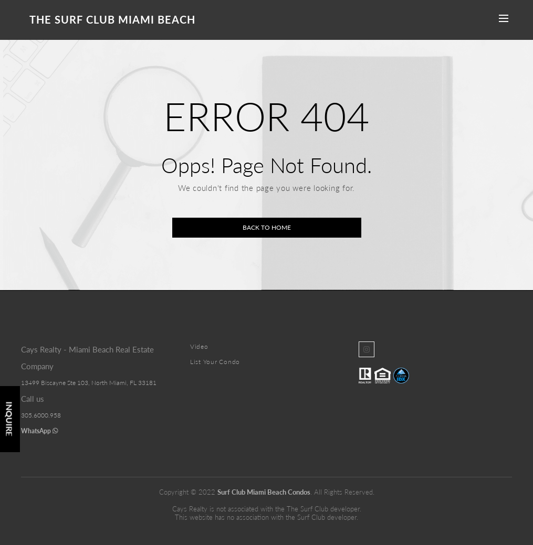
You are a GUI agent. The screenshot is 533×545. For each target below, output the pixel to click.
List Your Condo (215, 362)
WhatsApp (39, 431)
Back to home (267, 227)
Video (199, 346)
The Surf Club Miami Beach (112, 19)
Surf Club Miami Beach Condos (263, 492)
